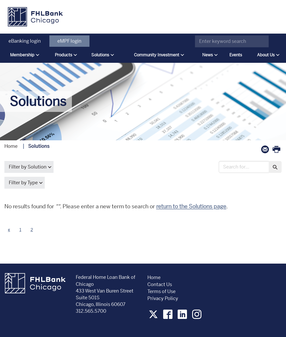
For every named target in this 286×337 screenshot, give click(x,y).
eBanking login (25, 41)
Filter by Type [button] (24, 183)
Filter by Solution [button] (29, 167)
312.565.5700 (91, 311)
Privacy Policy (163, 298)
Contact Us (159, 284)
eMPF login (69, 41)
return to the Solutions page (191, 206)
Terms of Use (161, 291)
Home (11, 146)
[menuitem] (24, 55)
